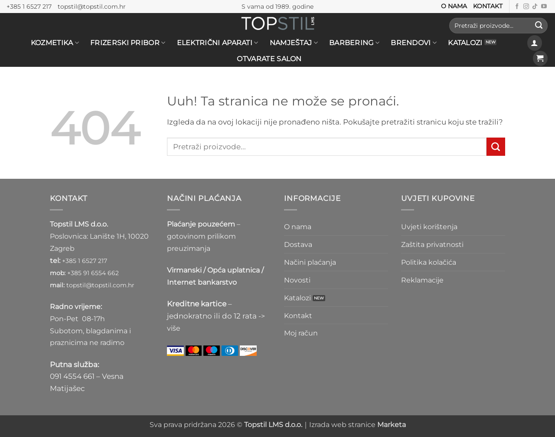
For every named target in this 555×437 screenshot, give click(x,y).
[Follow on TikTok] (535, 6)
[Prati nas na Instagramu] (526, 6)
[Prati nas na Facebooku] (517, 6)
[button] (534, 42)
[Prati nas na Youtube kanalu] (544, 6)
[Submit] (539, 25)
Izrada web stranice (357, 425)
